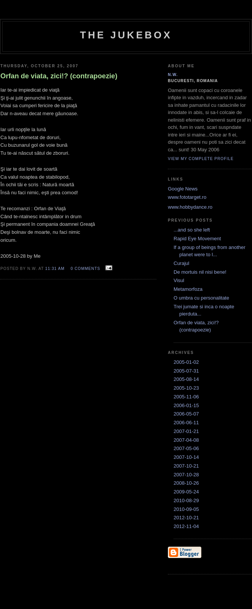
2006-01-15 (186, 405)
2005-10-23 (186, 388)
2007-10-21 (186, 466)
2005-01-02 (186, 362)
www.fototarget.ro (187, 197)
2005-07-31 (186, 371)
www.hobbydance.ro (190, 207)
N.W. (173, 75)
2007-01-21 (186, 431)
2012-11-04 (186, 526)
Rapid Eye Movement (197, 238)
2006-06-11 (186, 422)
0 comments (85, 268)
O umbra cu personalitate (201, 298)
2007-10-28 (186, 474)
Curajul (181, 263)
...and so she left (192, 230)
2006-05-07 (186, 414)
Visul (179, 280)
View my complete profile (201, 159)
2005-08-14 (186, 379)
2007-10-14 (186, 457)
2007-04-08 (186, 440)
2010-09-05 (186, 509)
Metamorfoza (188, 289)
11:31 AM (55, 268)
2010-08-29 (186, 500)
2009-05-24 (186, 492)
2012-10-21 (186, 517)
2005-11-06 (186, 397)
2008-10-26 (186, 483)
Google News (183, 189)
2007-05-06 (186, 448)
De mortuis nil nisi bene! (200, 272)
